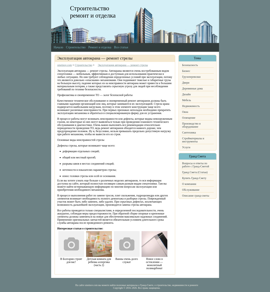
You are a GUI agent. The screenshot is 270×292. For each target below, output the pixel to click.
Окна (185, 111)
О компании (189, 183)
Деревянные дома (192, 88)
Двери (185, 82)
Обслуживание (191, 189)
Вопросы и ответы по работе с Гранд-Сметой (195, 165)
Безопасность (190, 65)
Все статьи (121, 47)
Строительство (76, 47)
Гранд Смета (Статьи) (195, 172)
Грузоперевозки (191, 76)
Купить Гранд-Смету (194, 178)
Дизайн (186, 94)
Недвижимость (191, 106)
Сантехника (189, 132)
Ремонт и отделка (99, 47)
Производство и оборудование (191, 125)
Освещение (188, 117)
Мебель (186, 100)
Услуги (186, 147)
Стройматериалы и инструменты (193, 140)
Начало (58, 47)
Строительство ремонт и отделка (93, 12)
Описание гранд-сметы (195, 195)
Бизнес (186, 70)
